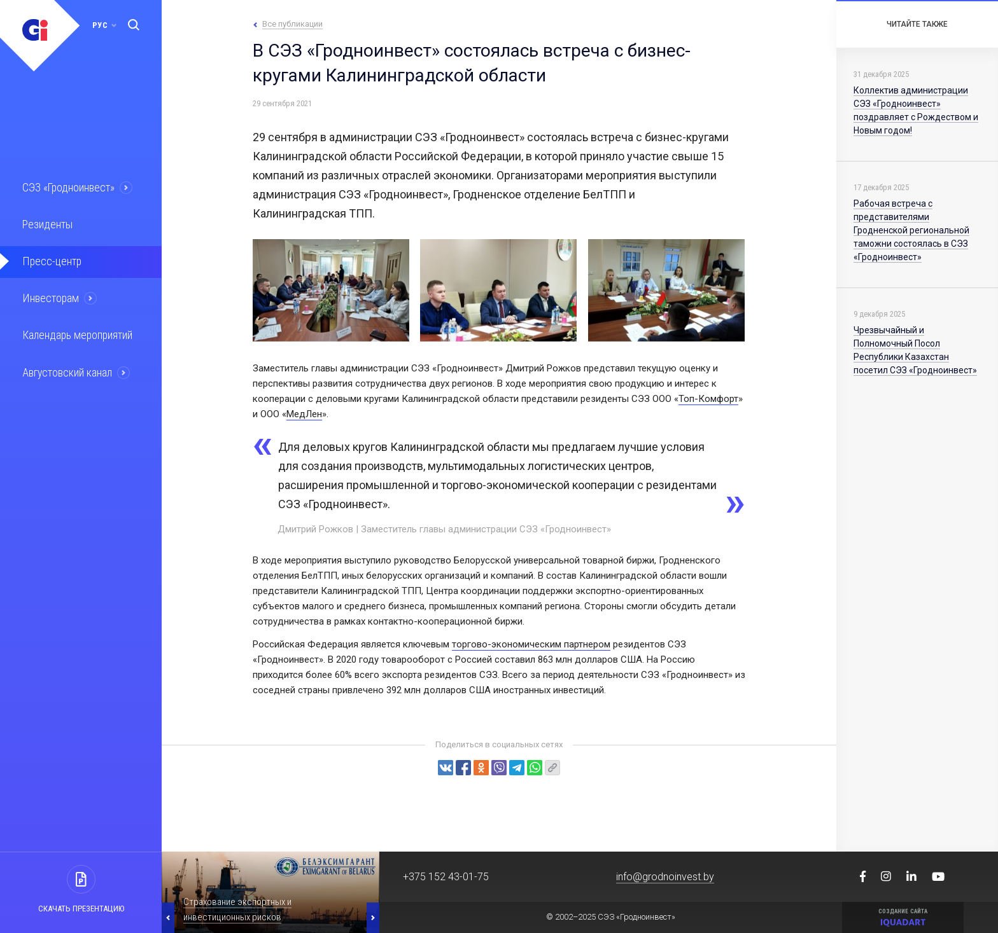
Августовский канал (66, 368)
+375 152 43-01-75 (446, 877)
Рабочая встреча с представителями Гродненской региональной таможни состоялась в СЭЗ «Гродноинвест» (911, 230)
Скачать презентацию (81, 908)
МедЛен (304, 414)
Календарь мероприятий (75, 332)
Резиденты (45, 223)
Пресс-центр (49, 259)
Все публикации (292, 24)
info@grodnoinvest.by (665, 877)
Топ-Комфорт (708, 398)
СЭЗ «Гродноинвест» (67, 187)
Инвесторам (49, 295)
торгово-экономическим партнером (531, 644)
